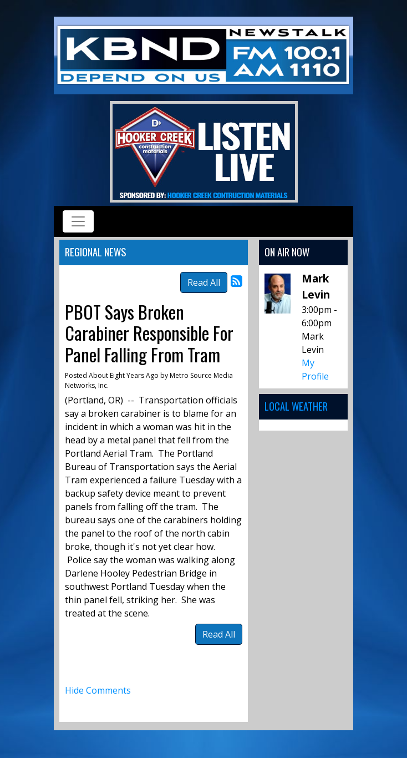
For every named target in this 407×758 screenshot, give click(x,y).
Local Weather (296, 405)
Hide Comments (98, 690)
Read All (203, 282)
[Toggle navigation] (78, 221)
